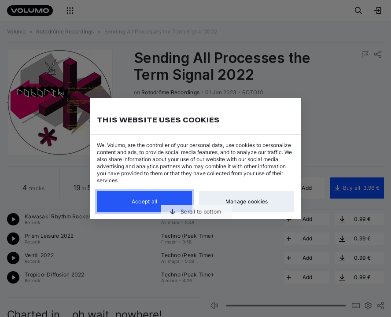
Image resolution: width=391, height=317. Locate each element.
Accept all (145, 201)
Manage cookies (246, 201)
